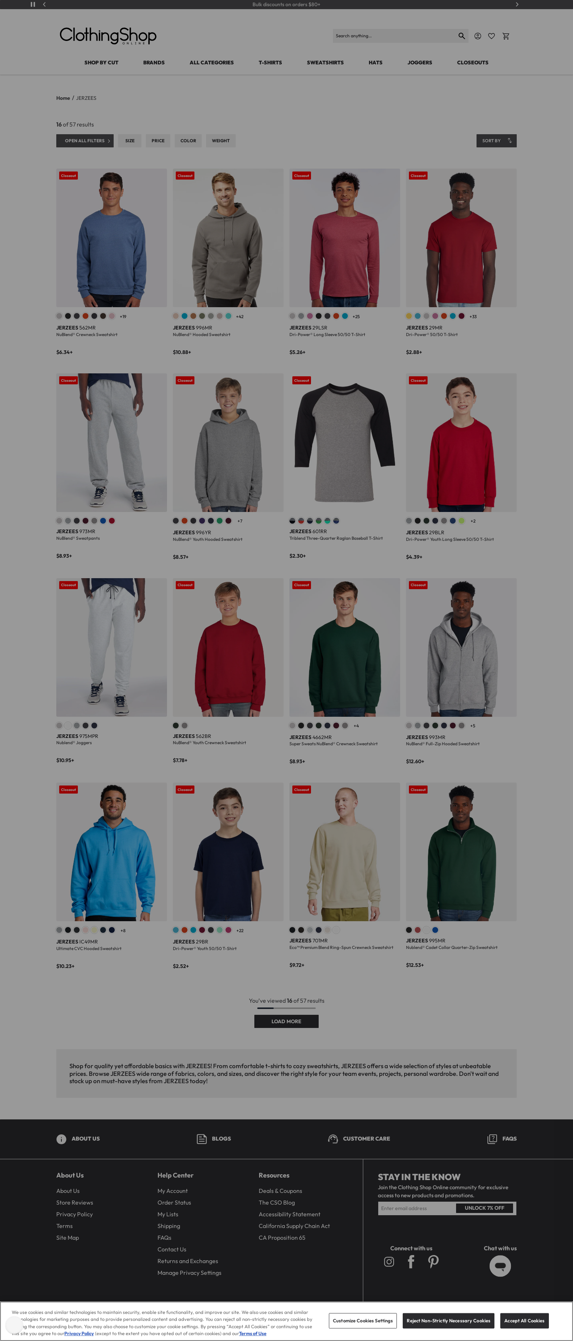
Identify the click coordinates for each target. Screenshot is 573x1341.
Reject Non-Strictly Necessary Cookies (448, 1327)
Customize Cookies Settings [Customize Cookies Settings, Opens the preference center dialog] (363, 1327)
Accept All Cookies (524, 1327)
